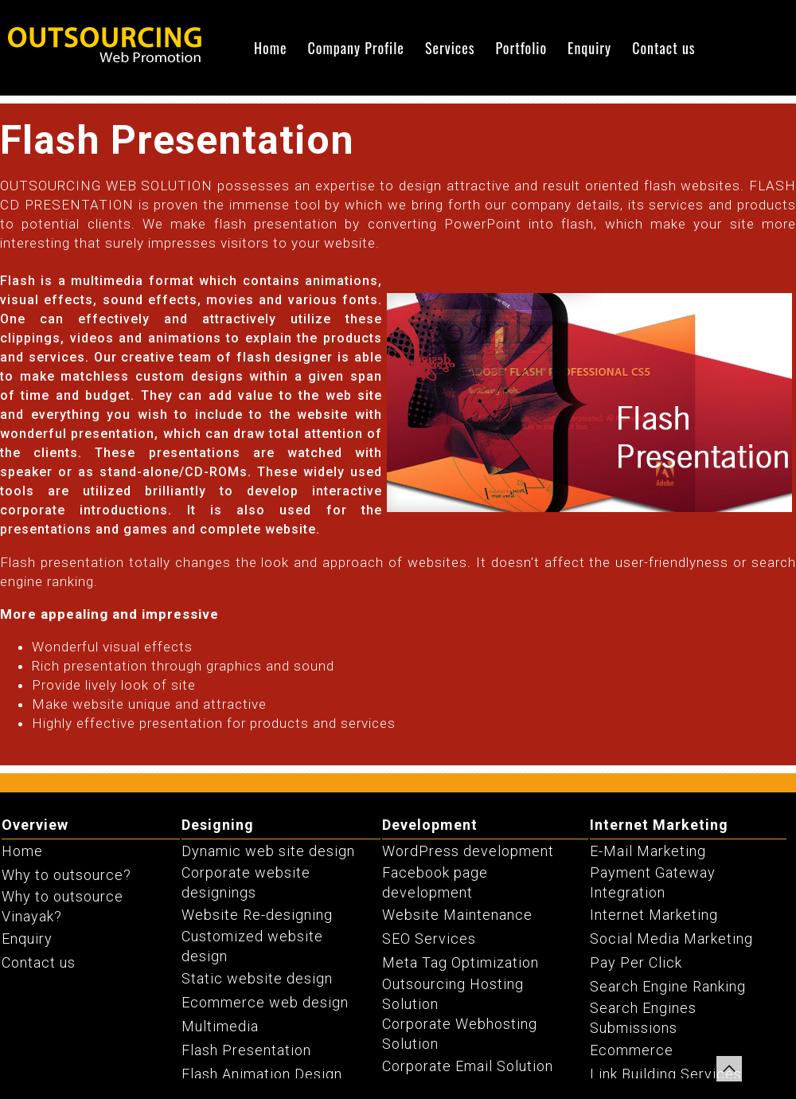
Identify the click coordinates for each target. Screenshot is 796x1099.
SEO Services (429, 938)
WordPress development (468, 851)
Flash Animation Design (261, 1074)
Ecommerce (631, 1050)
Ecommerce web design (265, 1002)
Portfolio (521, 47)
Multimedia (220, 1026)
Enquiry (589, 47)
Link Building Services (666, 1074)
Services (450, 47)
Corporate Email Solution (467, 1066)
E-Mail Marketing (648, 851)
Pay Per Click (636, 962)
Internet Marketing (659, 824)
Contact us (663, 47)
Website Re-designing (257, 914)
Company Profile (356, 47)
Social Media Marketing (671, 938)
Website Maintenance (457, 914)
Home (270, 47)
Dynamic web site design (268, 851)
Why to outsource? (66, 874)
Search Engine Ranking (668, 986)
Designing (217, 824)
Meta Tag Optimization (460, 962)
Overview (35, 824)
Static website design (257, 978)
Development (430, 824)
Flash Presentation (246, 1050)
